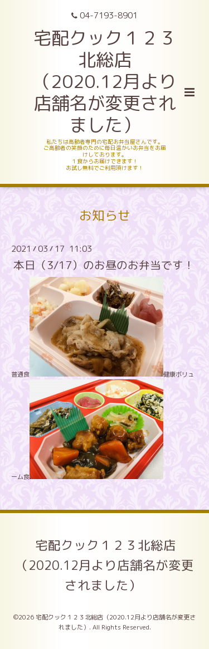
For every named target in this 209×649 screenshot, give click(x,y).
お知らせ (104, 215)
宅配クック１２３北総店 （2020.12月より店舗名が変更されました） (104, 81)
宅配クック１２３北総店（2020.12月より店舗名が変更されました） (105, 565)
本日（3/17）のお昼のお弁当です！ (104, 264)
